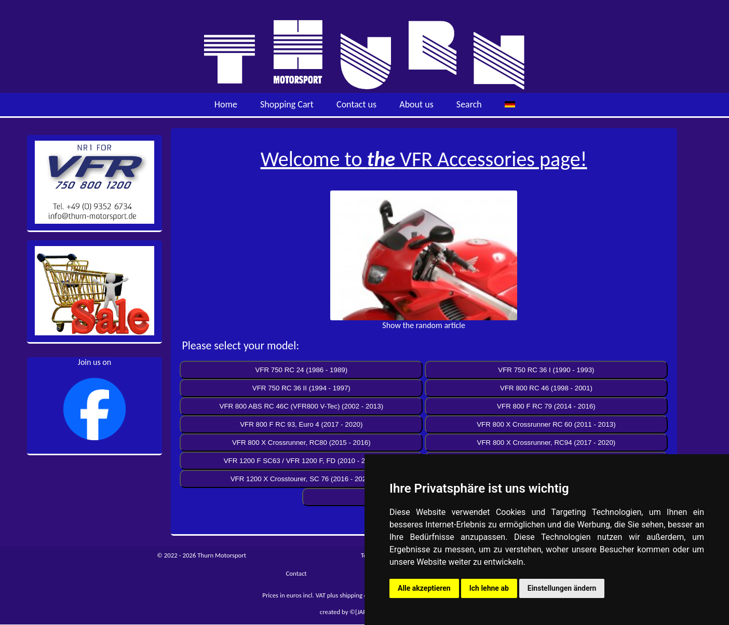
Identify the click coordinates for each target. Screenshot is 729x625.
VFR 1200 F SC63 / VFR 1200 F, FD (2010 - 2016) (301, 461)
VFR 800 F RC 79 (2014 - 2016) (546, 406)
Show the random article (423, 325)
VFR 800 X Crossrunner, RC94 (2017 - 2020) (546, 442)
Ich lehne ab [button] (489, 588)
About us (416, 104)
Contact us (356, 104)
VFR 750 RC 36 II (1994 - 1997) (301, 388)
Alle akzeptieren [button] (424, 588)
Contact (296, 573)
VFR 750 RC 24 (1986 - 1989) (301, 370)
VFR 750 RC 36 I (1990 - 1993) (546, 370)
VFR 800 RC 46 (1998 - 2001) (546, 388)
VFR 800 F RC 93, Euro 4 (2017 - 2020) (301, 424)
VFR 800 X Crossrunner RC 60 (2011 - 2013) (546, 424)
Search (469, 104)
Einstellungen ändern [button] (562, 588)
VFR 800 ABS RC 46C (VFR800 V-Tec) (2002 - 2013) (302, 406)
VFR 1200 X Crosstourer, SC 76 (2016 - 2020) (301, 479)
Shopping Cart (287, 104)
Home (225, 104)
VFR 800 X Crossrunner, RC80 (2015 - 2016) (301, 442)
